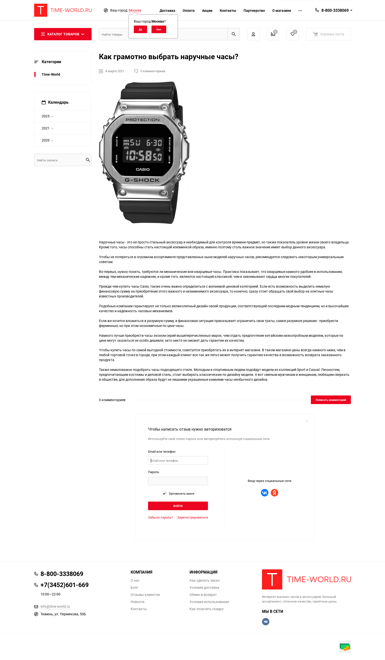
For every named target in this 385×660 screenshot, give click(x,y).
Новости (137, 602)
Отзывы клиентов (145, 594)
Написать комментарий (331, 400)
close (307, 421)
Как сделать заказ (205, 580)
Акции (207, 10)
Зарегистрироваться (192, 517)
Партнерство (254, 10)
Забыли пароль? (160, 517)
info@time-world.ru (55, 606)
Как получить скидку (207, 609)
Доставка (167, 10)
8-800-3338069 (335, 10)
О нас (135, 580)
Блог (134, 587)
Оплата (189, 10)
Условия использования (209, 602)
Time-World (51, 74)
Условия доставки (204, 587)
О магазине (281, 10)
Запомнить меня (178, 493)
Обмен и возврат (203, 594)
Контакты (228, 10)
